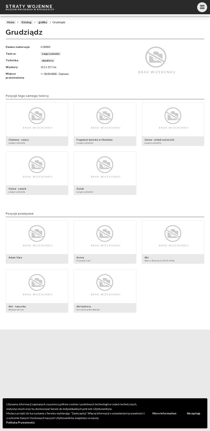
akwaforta (47, 60)
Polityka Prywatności (20, 422)
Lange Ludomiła (50, 53)
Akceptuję (193, 413)
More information (164, 413)
